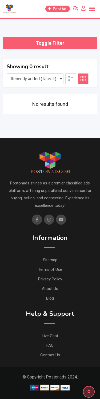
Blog (50, 298)
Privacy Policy (50, 279)
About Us (50, 288)
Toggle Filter (50, 43)
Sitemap (50, 259)
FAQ (50, 345)
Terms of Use (50, 269)
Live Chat (50, 335)
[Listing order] (35, 78)
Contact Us (50, 355)
